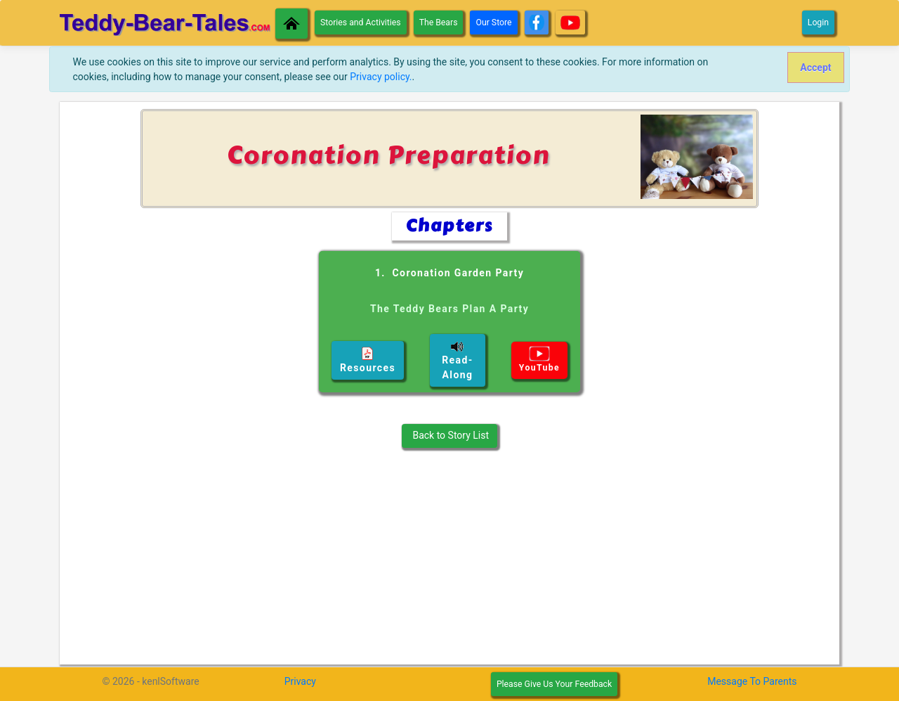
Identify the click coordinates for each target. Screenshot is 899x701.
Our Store (493, 22)
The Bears (438, 22)
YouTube (539, 359)
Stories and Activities (360, 22)
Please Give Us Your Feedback (554, 684)
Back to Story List (449, 435)
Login (818, 22)
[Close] (815, 67)
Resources (367, 360)
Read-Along (457, 360)
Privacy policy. (381, 76)
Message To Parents (751, 681)
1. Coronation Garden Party (449, 298)
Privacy (300, 681)
